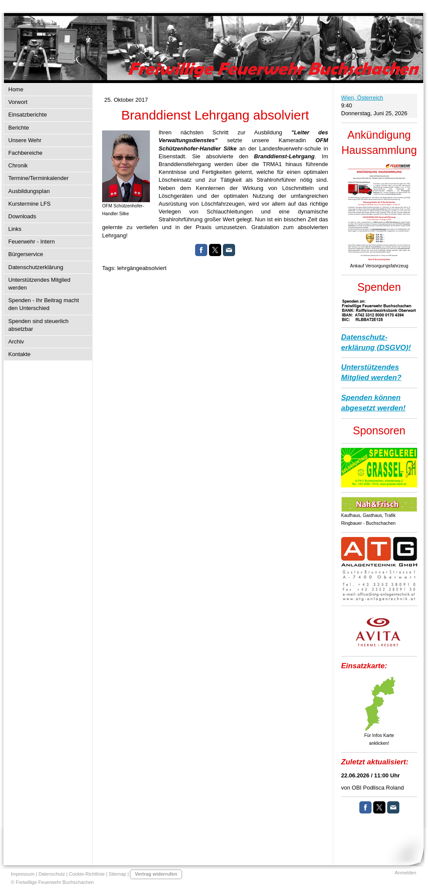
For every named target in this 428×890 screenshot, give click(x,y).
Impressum (22, 874)
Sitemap (117, 874)
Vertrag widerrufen (156, 874)
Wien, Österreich (362, 97)
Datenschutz (51, 874)
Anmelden (405, 872)
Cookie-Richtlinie (87, 874)
